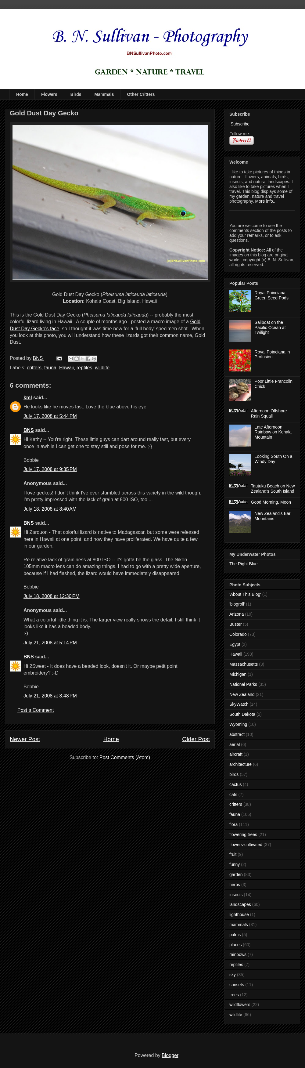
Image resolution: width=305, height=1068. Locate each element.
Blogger (170, 1055)
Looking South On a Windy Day (273, 459)
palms (235, 934)
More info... (266, 201)
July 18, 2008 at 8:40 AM (50, 509)
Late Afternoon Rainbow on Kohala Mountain (273, 432)
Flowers (49, 94)
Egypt (234, 644)
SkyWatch (239, 704)
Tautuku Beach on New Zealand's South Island (273, 488)
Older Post (196, 739)
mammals (238, 924)
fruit (232, 854)
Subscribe (239, 123)
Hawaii (66, 367)
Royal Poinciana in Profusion (272, 354)
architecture (240, 764)
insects (236, 894)
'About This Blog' (245, 594)
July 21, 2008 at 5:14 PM (50, 642)
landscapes (240, 904)
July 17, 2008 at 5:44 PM (50, 416)
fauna (50, 367)
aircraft (235, 754)
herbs (234, 884)
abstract (237, 734)
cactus (235, 784)
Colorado (238, 634)
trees (234, 994)
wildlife (102, 367)
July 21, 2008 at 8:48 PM (50, 695)
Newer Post (25, 739)
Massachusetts (243, 664)
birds (234, 774)
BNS (28, 430)
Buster (235, 624)
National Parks (243, 684)
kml (27, 397)
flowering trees (243, 834)
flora (233, 824)
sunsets (236, 984)
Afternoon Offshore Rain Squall (269, 413)
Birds (75, 94)
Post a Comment (35, 710)
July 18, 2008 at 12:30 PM (51, 596)
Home (22, 94)
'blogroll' (237, 604)
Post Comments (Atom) (124, 757)
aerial (234, 744)
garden (236, 874)
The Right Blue (243, 563)
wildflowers (239, 1004)
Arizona (236, 614)
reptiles (84, 367)
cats (233, 794)
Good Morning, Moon (271, 502)
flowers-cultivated (245, 844)
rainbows (237, 954)
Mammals (104, 94)
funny (234, 864)
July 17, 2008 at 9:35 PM (50, 469)
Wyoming (238, 724)
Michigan (237, 674)
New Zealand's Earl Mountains (273, 516)
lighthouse (239, 914)
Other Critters (141, 94)
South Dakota (242, 714)
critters (34, 367)
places (235, 944)
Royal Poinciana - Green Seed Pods (272, 295)
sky (232, 974)
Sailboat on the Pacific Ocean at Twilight (270, 327)
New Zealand (242, 694)
